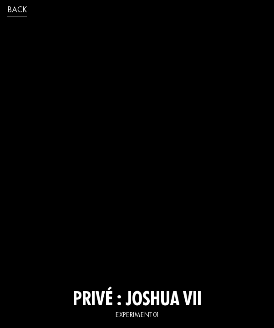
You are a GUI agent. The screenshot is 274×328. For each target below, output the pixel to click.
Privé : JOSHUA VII (137, 300)
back (17, 10)
